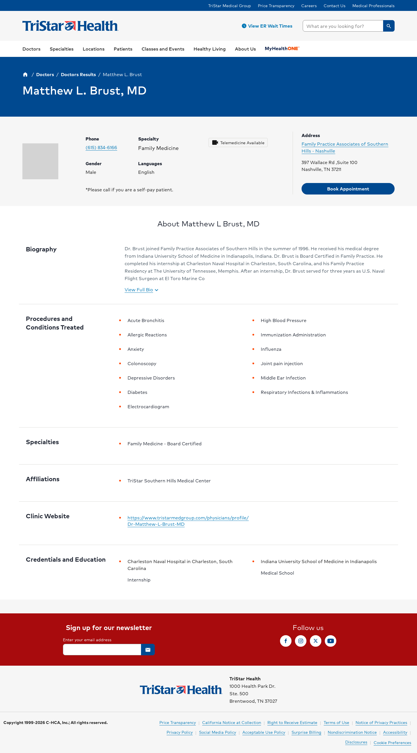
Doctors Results (78, 74)
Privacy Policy (180, 732)
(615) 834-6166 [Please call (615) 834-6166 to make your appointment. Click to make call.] (101, 147)
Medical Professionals (373, 5)
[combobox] (349, 26)
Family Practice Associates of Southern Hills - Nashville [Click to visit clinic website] (345, 147)
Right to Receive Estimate (292, 722)
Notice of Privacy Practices (381, 722)
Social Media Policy (217, 732)
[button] (268, 26)
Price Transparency (276, 5)
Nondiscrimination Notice (352, 732)
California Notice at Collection (231, 722)
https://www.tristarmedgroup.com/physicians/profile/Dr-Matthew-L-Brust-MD (188, 521)
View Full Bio (142, 290)
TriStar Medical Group (229, 5)
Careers (309, 5)
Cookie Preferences (392, 742)
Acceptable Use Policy (263, 732)
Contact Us (334, 5)
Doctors (45, 74)
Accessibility (395, 732)
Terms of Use (336, 722)
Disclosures (356, 742)
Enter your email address (87, 639)
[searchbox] (349, 26)
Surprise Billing (306, 732)
